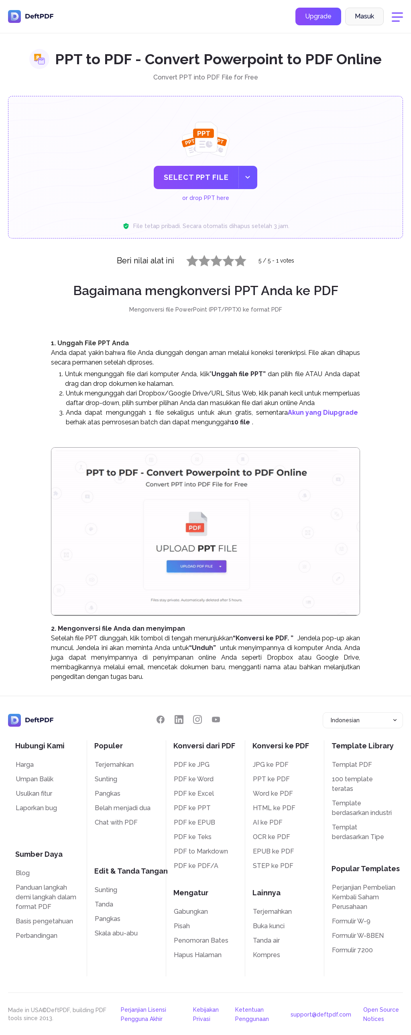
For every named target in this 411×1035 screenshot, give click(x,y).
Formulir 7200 (352, 950)
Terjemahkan (114, 764)
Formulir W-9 (351, 921)
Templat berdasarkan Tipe (358, 832)
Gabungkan (191, 911)
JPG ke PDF (271, 764)
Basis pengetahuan (44, 921)
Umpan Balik (34, 779)
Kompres (266, 955)
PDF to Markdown (201, 851)
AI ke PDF (268, 822)
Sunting (106, 779)
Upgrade (318, 17)
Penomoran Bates (201, 940)
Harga (25, 764)
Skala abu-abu (116, 933)
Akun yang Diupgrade (323, 412)
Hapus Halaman (198, 955)
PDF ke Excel (194, 793)
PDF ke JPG (192, 764)
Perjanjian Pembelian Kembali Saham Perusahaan (363, 897)
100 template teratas (352, 784)
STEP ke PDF (273, 866)
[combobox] (363, 720)
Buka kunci (269, 926)
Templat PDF (352, 764)
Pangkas (107, 793)
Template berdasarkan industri (362, 808)
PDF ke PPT (192, 808)
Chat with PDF (116, 822)
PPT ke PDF (271, 779)
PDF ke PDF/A (196, 866)
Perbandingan (36, 935)
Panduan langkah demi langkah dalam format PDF (46, 897)
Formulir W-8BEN (358, 935)
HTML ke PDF (274, 808)
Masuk (364, 17)
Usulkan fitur (34, 793)
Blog (23, 873)
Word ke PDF (273, 793)
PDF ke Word (194, 779)
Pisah (182, 926)
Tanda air (266, 940)
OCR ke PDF (271, 837)
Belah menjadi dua (123, 808)
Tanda (104, 904)
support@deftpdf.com (321, 1014)
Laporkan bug (36, 808)
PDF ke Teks (193, 837)
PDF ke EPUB (194, 822)
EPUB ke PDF (273, 851)
